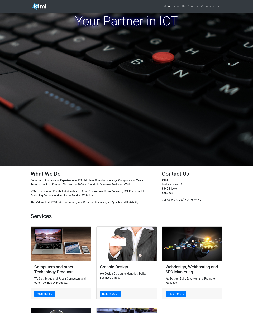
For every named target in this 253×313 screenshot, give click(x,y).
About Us (179, 6)
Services (193, 6)
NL (219, 6)
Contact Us (208, 6)
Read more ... (45, 293)
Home (168, 6)
